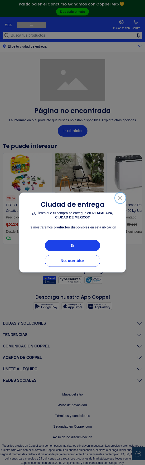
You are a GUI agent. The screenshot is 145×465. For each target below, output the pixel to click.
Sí (72, 245)
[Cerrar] (120, 198)
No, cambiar (72, 260)
